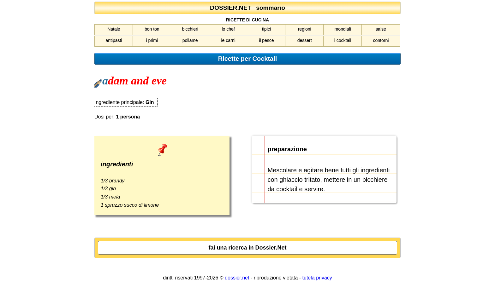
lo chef (228, 29)
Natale (113, 29)
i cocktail (342, 40)
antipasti (113, 40)
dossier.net (237, 277)
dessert (304, 40)
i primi (152, 40)
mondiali (343, 29)
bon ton (152, 29)
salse (381, 29)
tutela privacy (317, 277)
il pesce (266, 40)
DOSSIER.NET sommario (247, 7)
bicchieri (190, 29)
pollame (190, 40)
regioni (304, 29)
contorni (381, 40)
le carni (228, 40)
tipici (266, 29)
